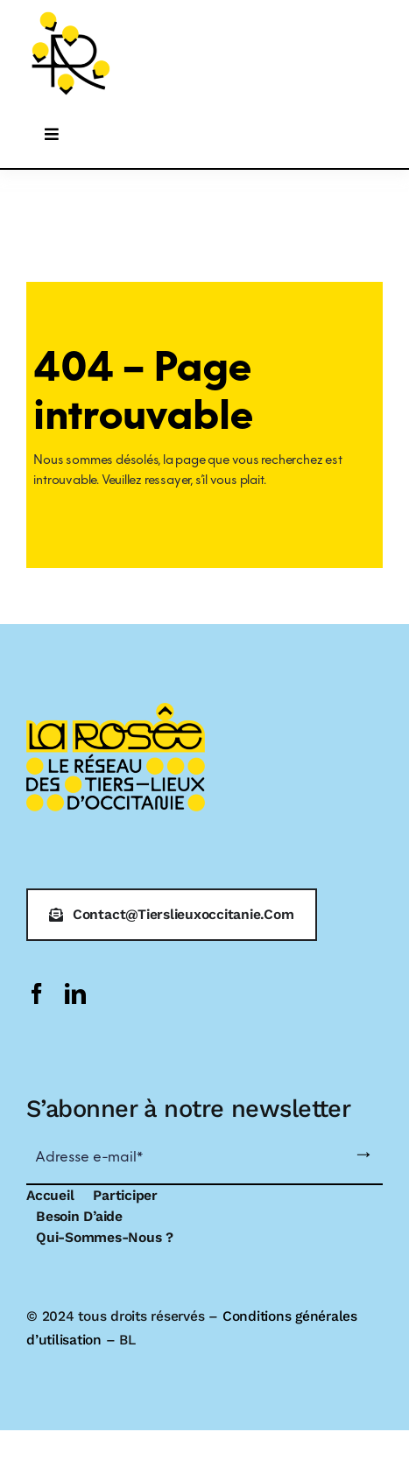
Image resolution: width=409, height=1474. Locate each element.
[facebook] (36, 993)
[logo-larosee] (71, 14)
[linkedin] (75, 993)
